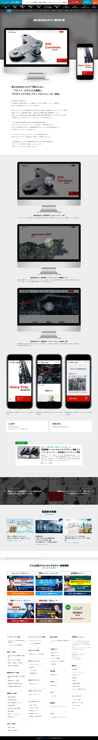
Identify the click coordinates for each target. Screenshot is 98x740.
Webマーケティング (66, 6)
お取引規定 (53, 664)
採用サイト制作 (15, 6)
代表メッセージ (76, 675)
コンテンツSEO (32, 670)
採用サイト (75, 680)
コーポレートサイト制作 (5, 6)
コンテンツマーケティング (35, 664)
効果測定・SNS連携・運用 (35, 716)
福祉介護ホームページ (13, 716)
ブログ (52, 692)
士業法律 (66, 10)
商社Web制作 (11, 711)
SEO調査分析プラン (33, 673)
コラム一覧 (53, 696)
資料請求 (52, 703)
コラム (54, 2)
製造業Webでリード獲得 (13, 680)
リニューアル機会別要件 (34, 643)
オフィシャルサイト (77, 705)
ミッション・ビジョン (77, 672)
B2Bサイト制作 (38, 6)
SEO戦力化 (31, 667)
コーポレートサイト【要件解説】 (15, 645)
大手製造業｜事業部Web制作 (14, 686)
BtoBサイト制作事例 (12, 730)
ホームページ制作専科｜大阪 (79, 689)
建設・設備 (15, 10)
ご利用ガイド (53, 649)
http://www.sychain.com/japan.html (60, 426)
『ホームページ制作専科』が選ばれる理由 (36, 2)
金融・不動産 (30, 10)
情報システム (46, 10)
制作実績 (49, 2)
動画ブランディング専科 (78, 702)
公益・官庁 (77, 10)
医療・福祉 (60, 10)
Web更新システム (33, 710)
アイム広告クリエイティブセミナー (59, 717)
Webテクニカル (94, 6)
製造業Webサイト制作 (13, 672)
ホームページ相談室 (55, 658)
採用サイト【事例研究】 (13, 665)
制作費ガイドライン (55, 655)
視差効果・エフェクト (34, 713)
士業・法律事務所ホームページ (15, 702)
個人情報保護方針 (76, 683)
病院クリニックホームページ (14, 714)
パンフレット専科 (76, 699)
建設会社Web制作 (12, 697)
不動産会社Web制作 (12, 699)
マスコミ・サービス (86, 10)
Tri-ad (74, 708)
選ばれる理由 (53, 637)
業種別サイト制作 (31, 6)
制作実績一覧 (54, 674)
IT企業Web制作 (11, 705)
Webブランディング (75, 6)
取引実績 (74, 677)
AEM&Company (45, 738)
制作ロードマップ (55, 652)
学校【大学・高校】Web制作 (14, 708)
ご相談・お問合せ (76, 686)
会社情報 (74, 669)
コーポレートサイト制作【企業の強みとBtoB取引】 (16, 641)
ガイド (59, 2)
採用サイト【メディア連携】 (14, 660)
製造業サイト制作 (23, 6)
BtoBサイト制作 (11, 727)
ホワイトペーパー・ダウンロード (58, 706)
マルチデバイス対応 (33, 707)
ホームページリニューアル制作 (48, 6)
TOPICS (52, 681)
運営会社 (65, 2)
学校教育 (53, 10)
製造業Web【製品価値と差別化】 (15, 683)
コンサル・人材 (38, 10)
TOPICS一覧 (54, 685)
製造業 (9, 10)
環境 (71, 10)
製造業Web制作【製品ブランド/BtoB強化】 (16, 677)
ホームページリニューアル (35, 640)
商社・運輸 (22, 10)
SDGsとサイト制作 (57, 6)
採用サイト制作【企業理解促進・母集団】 (16, 656)
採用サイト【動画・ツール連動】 (15, 662)
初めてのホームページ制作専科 (58, 661)
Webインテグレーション (85, 6)
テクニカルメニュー (34, 701)
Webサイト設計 (32, 705)
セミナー (52, 713)
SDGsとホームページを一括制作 (36, 654)
